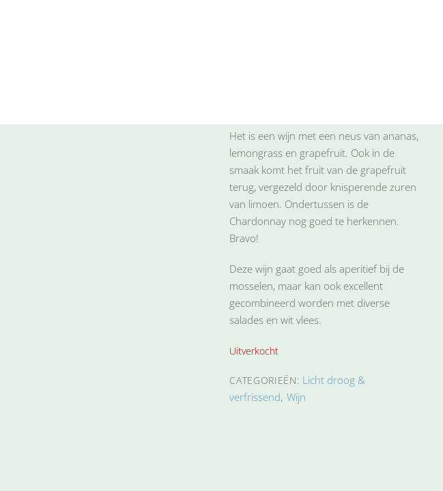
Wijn (296, 397)
